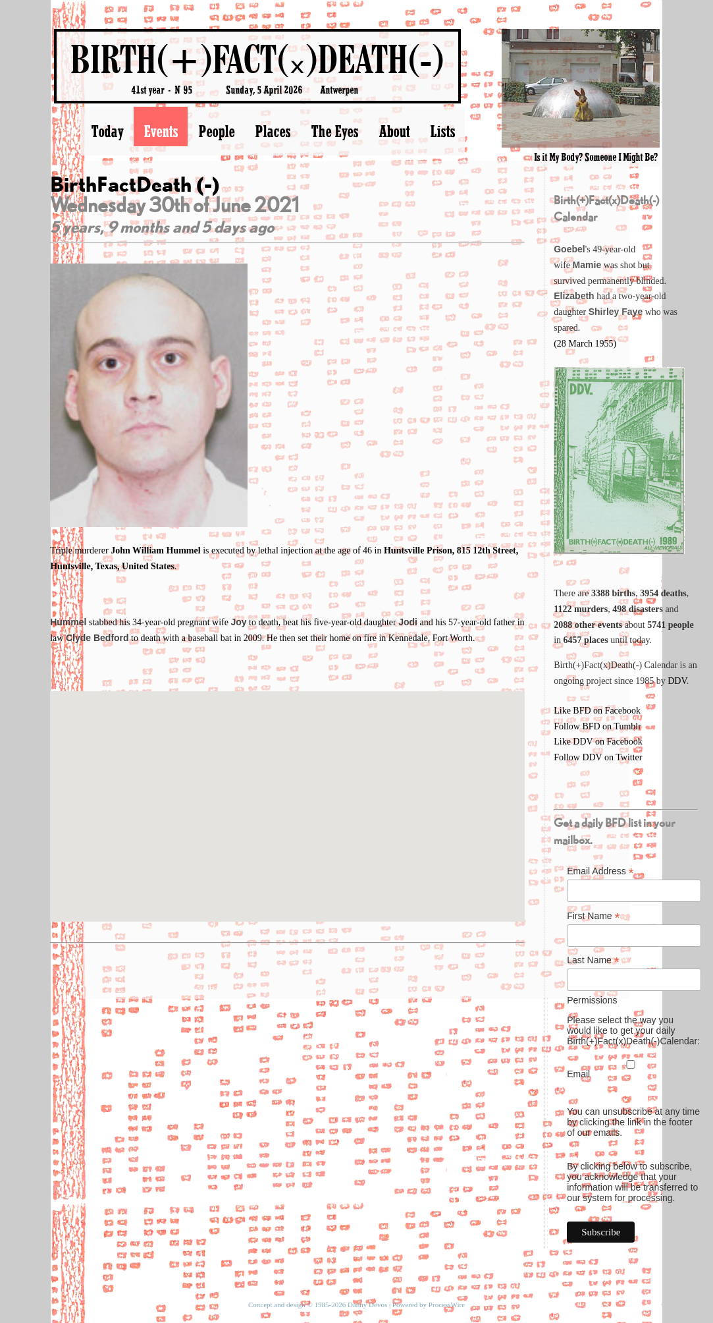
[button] (287, 794)
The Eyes (334, 131)
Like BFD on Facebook (597, 711)
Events (161, 131)
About (394, 131)
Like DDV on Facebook (598, 741)
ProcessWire (447, 1305)
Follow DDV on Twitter (598, 757)
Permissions (592, 1000)
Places (272, 131)
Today (107, 131)
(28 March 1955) (585, 344)
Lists (442, 131)
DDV (677, 681)
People (216, 131)
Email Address (600, 871)
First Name (593, 916)
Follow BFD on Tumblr (597, 726)
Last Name (593, 960)
